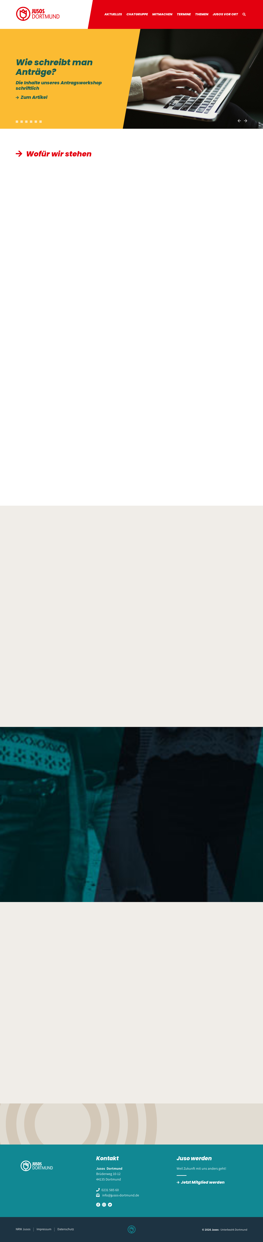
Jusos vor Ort (225, 14)
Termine (184, 14)
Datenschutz (65, 1229)
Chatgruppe (137, 14)
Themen (201, 14)
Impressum (44, 1229)
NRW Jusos (23, 1229)
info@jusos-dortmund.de (120, 1195)
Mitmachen (162, 14)
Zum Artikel (34, 97)
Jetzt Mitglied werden (203, 1182)
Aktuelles (113, 14)
